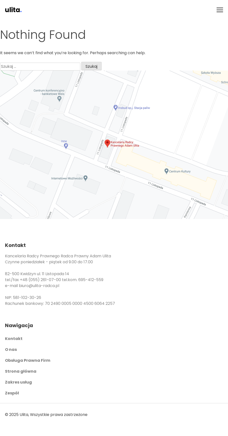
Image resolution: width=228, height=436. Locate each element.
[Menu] (220, 10)
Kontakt (14, 338)
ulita (13, 9)
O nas (11, 349)
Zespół (12, 393)
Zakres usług (18, 382)
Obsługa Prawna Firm (27, 360)
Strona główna (20, 371)
